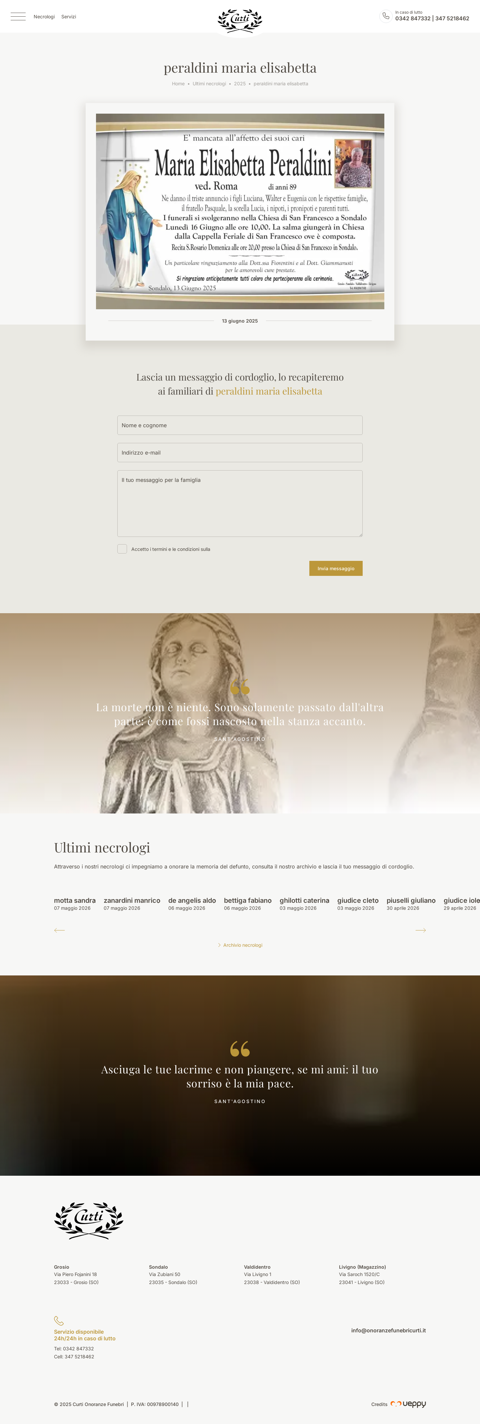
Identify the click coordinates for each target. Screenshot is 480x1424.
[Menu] (18, 16)
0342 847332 (413, 18)
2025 (240, 83)
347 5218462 (452, 18)
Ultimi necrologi (209, 83)
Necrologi (44, 17)
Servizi (68, 17)
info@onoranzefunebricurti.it (388, 1330)
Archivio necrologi (240, 945)
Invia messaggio (336, 568)
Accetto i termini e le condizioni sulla (170, 549)
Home (178, 83)
